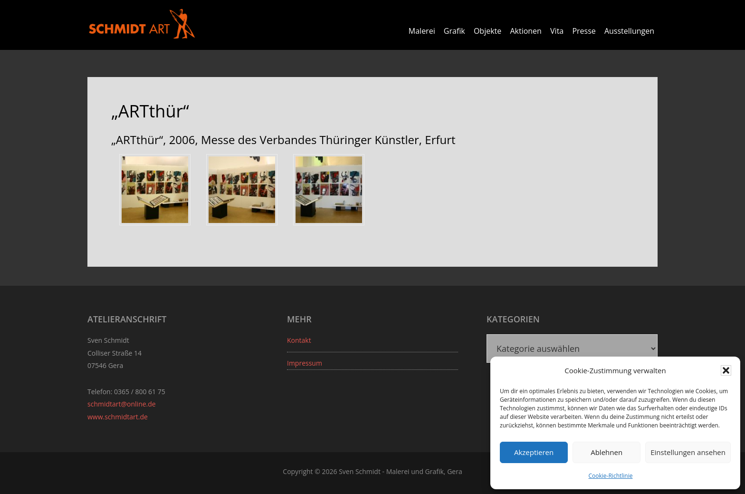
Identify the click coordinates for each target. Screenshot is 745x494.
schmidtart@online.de (121, 403)
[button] (726, 370)
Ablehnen (606, 452)
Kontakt (299, 340)
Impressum (304, 363)
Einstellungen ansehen (688, 452)
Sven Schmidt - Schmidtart (142, 23)
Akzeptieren (534, 452)
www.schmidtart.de (117, 416)
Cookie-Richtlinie (611, 476)
